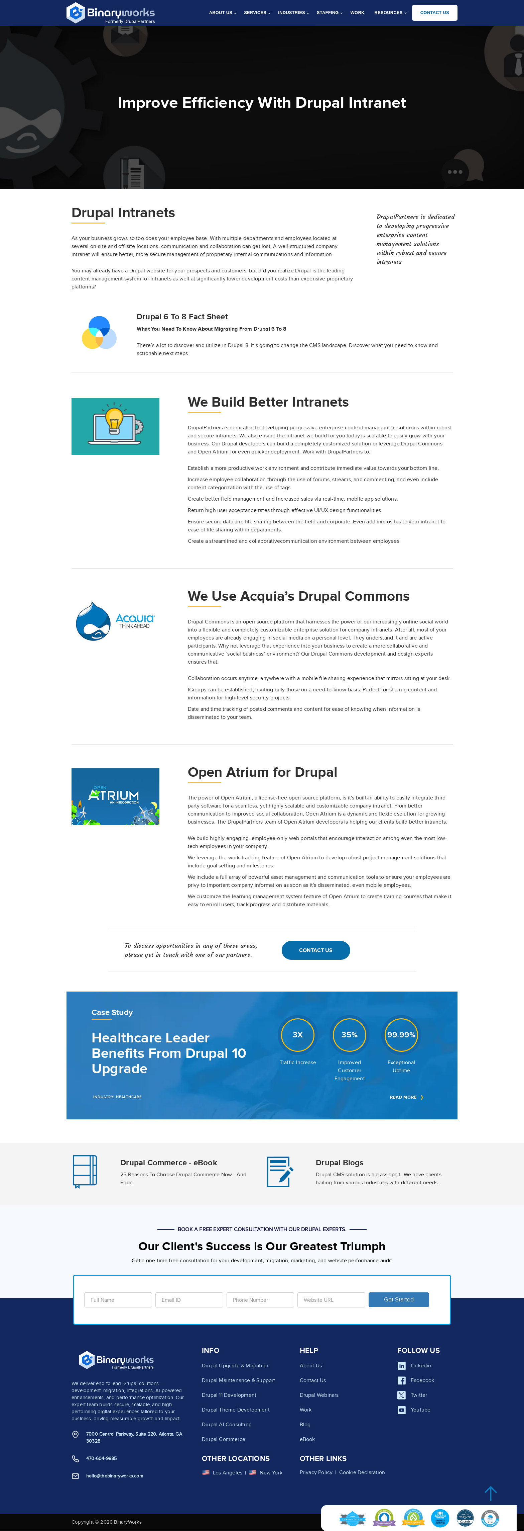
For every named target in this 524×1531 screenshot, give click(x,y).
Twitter (419, 1395)
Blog (305, 1424)
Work (306, 1410)
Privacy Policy (316, 1472)
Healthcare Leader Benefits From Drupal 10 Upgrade (169, 1054)
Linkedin (421, 1365)
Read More (403, 1097)
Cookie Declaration (362, 1472)
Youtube (420, 1410)
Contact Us (316, 950)
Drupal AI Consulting (227, 1424)
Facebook (422, 1380)
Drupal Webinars (319, 1395)
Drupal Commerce (223, 1439)
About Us (311, 1365)
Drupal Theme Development (236, 1410)
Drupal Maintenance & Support (238, 1380)
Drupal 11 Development (229, 1395)
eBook (307, 1439)
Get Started (399, 1299)
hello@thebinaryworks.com (114, 1476)
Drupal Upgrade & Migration (235, 1365)
